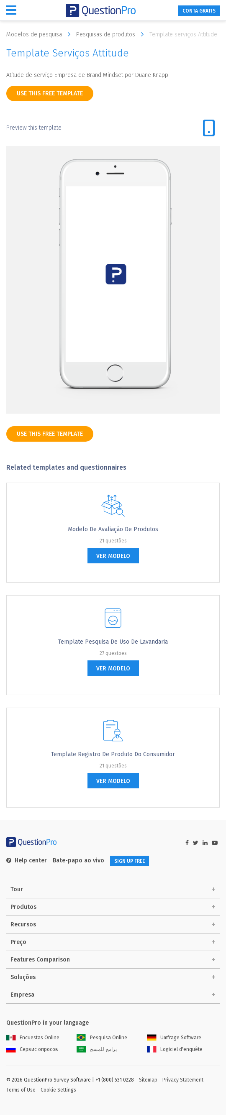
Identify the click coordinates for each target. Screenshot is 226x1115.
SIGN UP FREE (129, 861)
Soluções (23, 977)
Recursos (23, 924)
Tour (16, 889)
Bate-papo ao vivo (78, 860)
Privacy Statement (182, 1080)
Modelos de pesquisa (40, 34)
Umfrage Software (174, 1038)
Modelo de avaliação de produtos (113, 529)
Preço (18, 942)
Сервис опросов (32, 1049)
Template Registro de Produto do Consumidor (113, 754)
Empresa (22, 994)
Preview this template (34, 127)
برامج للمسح (97, 1049)
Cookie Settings (58, 1090)
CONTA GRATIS (199, 11)
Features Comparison (40, 959)
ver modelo (113, 556)
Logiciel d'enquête (175, 1049)
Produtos (23, 906)
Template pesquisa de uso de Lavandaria (113, 641)
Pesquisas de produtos (112, 34)
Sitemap (148, 1080)
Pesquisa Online (102, 1038)
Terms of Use (21, 1090)
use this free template (50, 93)
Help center (26, 860)
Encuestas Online (32, 1038)
